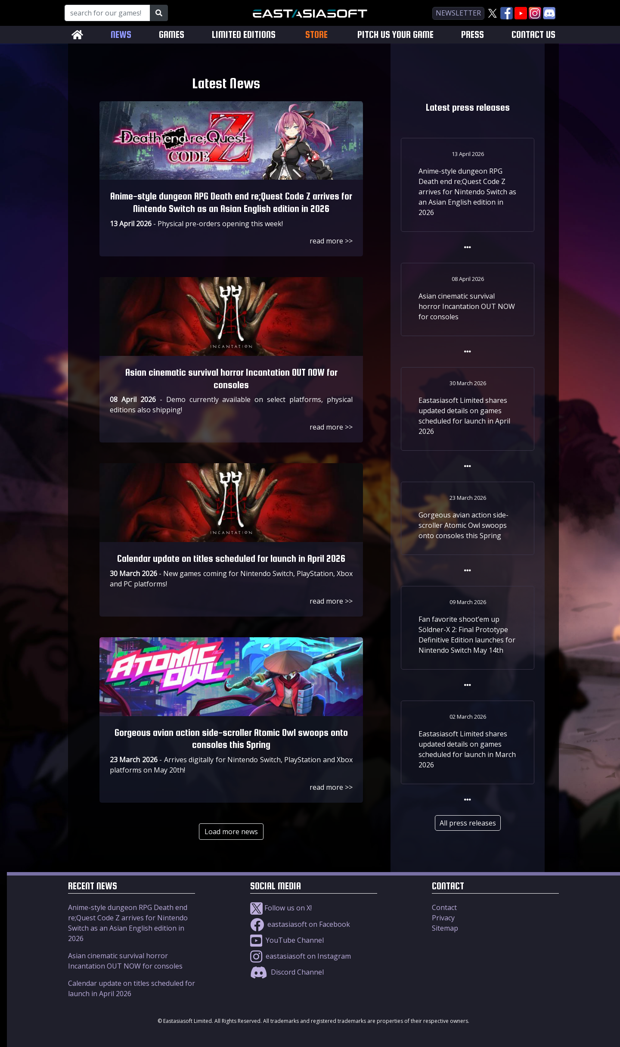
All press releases (468, 823)
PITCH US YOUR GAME (395, 34)
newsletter (458, 13)
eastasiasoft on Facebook (300, 924)
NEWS (121, 34)
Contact (444, 907)
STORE (316, 34)
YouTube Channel (287, 940)
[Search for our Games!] (107, 13)
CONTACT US (533, 34)
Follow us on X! (281, 908)
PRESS (472, 34)
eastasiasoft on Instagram (300, 956)
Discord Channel (287, 972)
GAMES (171, 34)
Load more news (231, 831)
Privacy (443, 917)
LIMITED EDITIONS (244, 34)
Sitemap (445, 928)
